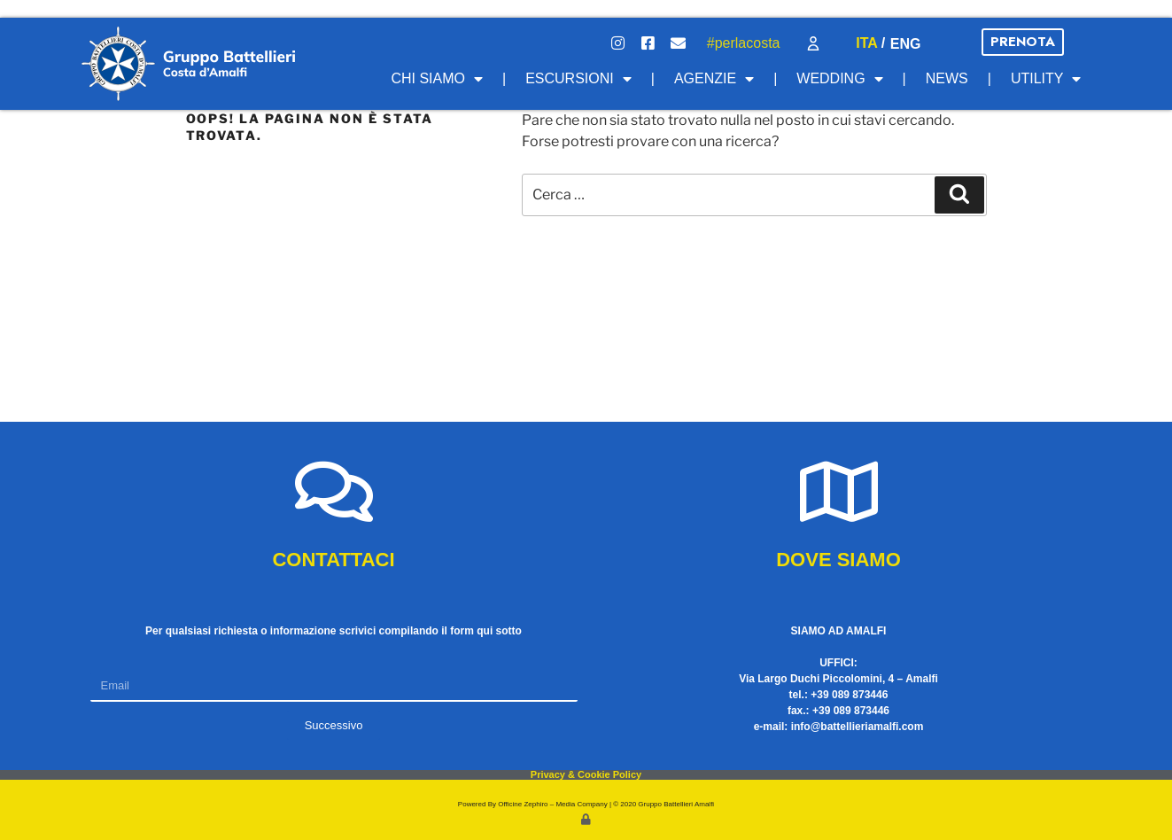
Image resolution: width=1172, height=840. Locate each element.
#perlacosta (743, 43)
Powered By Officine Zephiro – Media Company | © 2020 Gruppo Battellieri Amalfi (586, 804)
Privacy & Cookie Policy (586, 774)
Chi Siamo (437, 79)
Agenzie (714, 79)
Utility (1046, 79)
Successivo (334, 725)
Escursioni (578, 79)
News (947, 78)
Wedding (839, 79)
